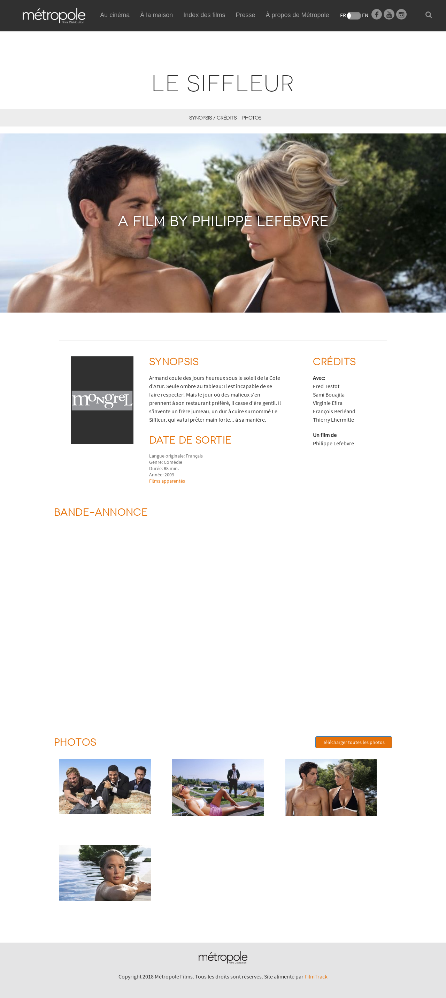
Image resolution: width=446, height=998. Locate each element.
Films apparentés (167, 481)
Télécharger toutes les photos (354, 742)
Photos (251, 118)
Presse (245, 14)
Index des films (204, 14)
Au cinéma (115, 14)
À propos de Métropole (297, 14)
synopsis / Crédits (213, 118)
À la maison (156, 22)
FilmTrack (316, 976)
